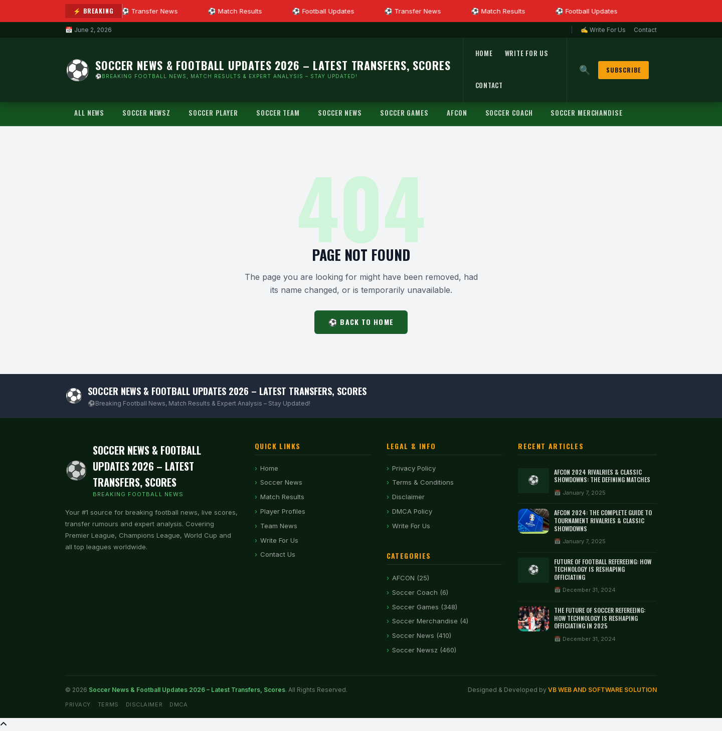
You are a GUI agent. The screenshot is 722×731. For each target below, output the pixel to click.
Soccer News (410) (421, 635)
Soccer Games (404, 113)
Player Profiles (282, 511)
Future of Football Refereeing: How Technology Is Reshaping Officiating (602, 569)
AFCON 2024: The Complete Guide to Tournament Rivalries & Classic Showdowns (603, 520)
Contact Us (277, 554)
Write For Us (527, 53)
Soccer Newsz (146, 113)
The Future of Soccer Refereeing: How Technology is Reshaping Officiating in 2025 (599, 618)
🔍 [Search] (584, 70)
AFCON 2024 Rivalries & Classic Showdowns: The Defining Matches (602, 476)
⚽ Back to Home (361, 321)
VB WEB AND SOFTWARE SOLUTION (602, 689)
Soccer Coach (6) (420, 592)
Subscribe (623, 70)
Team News (278, 526)
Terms (108, 704)
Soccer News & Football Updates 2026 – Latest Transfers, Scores (187, 689)
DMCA (178, 704)
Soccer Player (213, 113)
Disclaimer (408, 497)
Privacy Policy (414, 468)
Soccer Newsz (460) (424, 650)
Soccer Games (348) (424, 607)
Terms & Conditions (423, 482)
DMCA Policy (412, 511)
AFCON (457, 113)
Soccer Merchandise (586, 113)
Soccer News (340, 113)
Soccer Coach (509, 113)
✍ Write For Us (603, 30)
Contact (645, 30)
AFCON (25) (410, 578)
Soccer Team (278, 113)
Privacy (78, 704)
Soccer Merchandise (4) (430, 621)
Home (484, 53)
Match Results (282, 497)
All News (89, 113)
